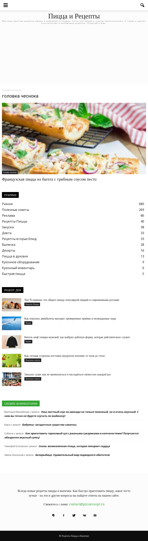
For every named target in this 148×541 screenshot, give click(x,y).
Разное (7, 204)
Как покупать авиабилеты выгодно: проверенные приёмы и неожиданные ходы (70, 318)
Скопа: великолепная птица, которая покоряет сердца (74, 446)
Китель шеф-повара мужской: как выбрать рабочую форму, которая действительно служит (77, 337)
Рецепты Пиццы (14, 221)
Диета (6, 233)
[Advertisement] (74, 57)
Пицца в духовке (15, 256)
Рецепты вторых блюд (19, 239)
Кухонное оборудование (20, 262)
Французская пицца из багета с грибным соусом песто (49, 179)
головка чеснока (9, 172)
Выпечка (8, 244)
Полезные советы (15, 210)
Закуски (8, 227)
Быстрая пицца (13, 274)
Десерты (8, 250)
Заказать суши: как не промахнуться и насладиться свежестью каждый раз (67, 374)
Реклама (8, 215)
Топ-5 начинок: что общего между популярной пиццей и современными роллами (71, 300)
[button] (142, 5)
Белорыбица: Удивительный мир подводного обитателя (72, 455)
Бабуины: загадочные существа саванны (49, 424)
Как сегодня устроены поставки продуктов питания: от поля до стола (64, 356)
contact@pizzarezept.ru (86, 504)
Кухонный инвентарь (18, 268)
